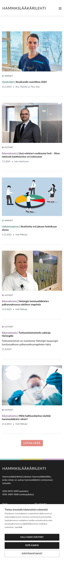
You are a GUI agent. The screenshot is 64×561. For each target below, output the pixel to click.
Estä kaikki (32, 545)
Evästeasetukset (32, 554)
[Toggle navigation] (60, 8)
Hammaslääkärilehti (24, 8)
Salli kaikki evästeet (32, 537)
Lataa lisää (32, 443)
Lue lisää (18, 527)
